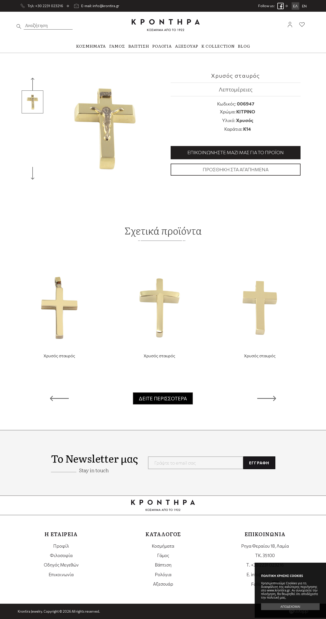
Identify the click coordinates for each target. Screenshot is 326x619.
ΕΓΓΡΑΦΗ (259, 462)
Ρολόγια (163, 574)
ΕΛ (295, 6)
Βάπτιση (163, 565)
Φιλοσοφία (61, 555)
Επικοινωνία (61, 574)
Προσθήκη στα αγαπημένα (235, 169)
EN (304, 6)
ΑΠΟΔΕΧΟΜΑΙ (290, 606)
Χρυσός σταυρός (59, 355)
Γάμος (163, 555)
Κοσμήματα (163, 546)
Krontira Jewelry (165, 25)
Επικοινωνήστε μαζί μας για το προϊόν (235, 152)
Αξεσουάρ (163, 584)
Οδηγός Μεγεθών (61, 565)
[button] (59, 398)
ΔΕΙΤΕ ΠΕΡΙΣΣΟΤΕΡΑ (163, 398)
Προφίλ (61, 546)
